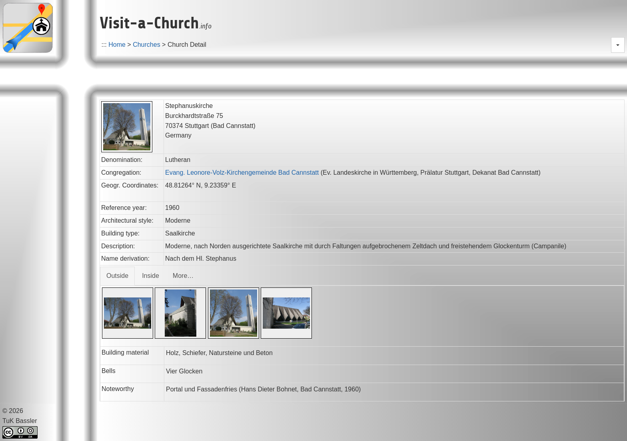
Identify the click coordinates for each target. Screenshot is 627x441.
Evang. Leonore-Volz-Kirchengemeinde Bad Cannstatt (242, 172)
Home (117, 44)
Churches (146, 44)
